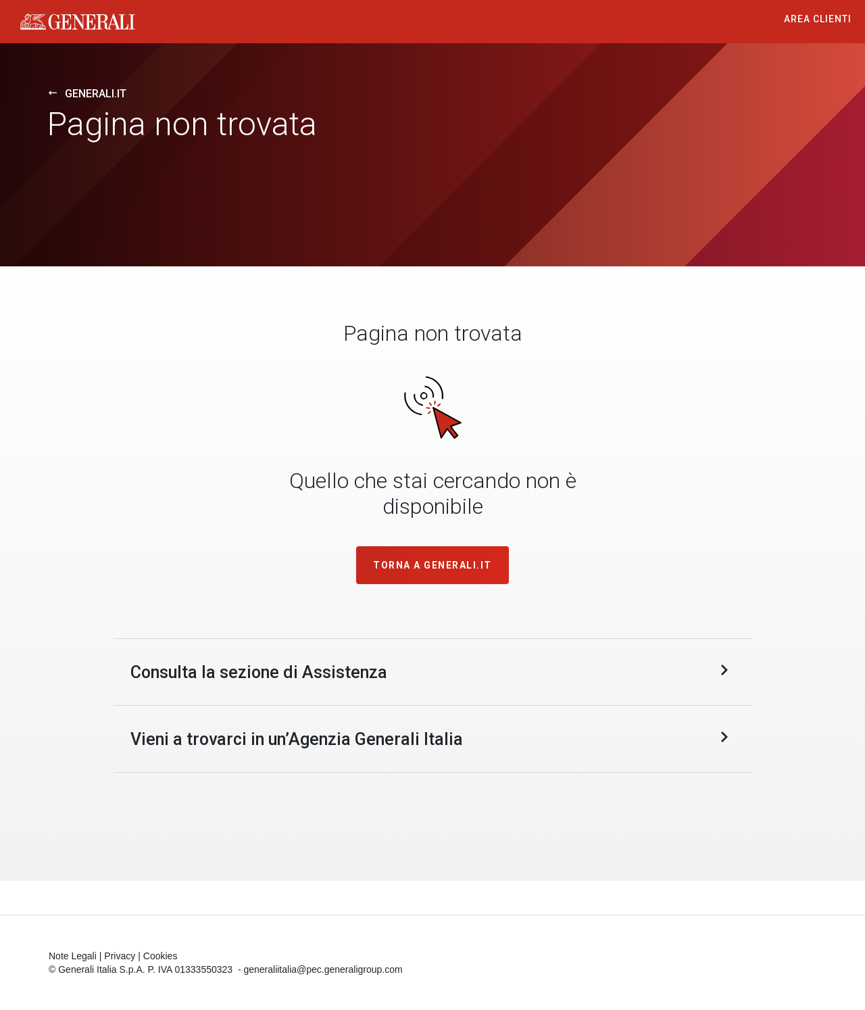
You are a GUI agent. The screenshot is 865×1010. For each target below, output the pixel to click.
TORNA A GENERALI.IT (432, 565)
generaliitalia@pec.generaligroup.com (322, 969)
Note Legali (73, 956)
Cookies (160, 956)
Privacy (119, 956)
